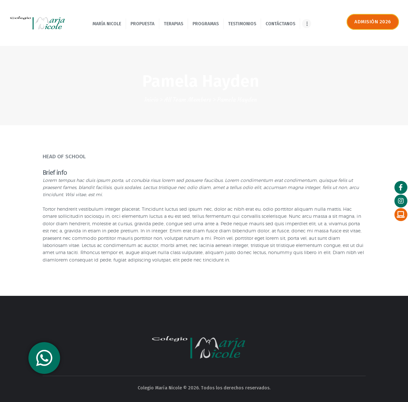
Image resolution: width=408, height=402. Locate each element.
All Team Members (187, 99)
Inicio (151, 99)
